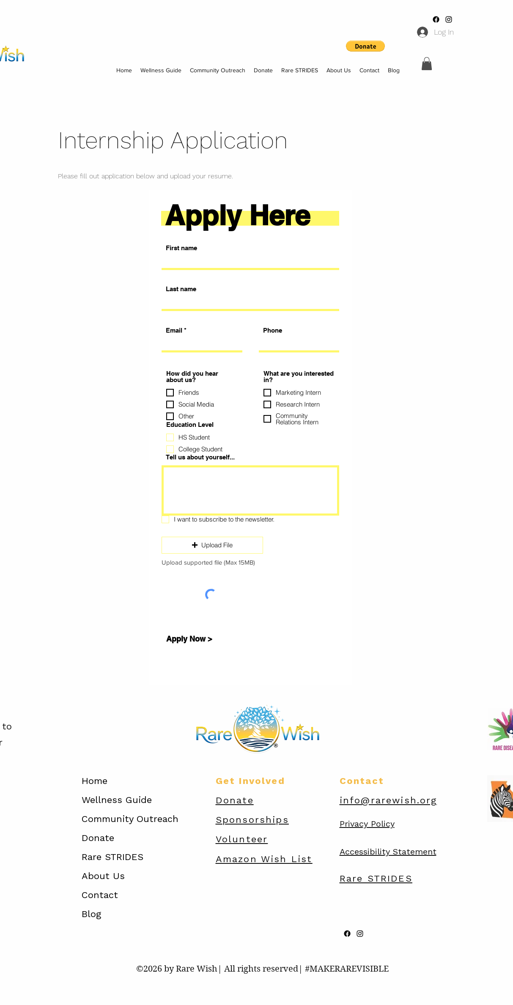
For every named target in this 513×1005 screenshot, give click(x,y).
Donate (98, 838)
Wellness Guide (117, 800)
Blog (91, 914)
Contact (100, 895)
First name (181, 248)
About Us (103, 876)
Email (174, 330)
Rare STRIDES (112, 857)
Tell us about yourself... (200, 457)
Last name (181, 289)
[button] (426, 63)
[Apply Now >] (189, 639)
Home (94, 781)
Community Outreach (130, 819)
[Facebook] (436, 19)
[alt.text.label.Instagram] (448, 19)
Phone (272, 330)
